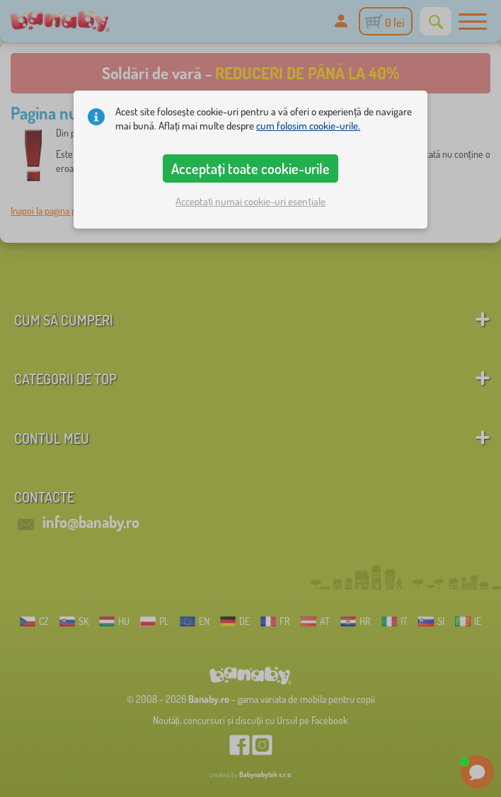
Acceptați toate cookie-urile (250, 168)
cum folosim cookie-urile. (308, 125)
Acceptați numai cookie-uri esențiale (250, 201)
